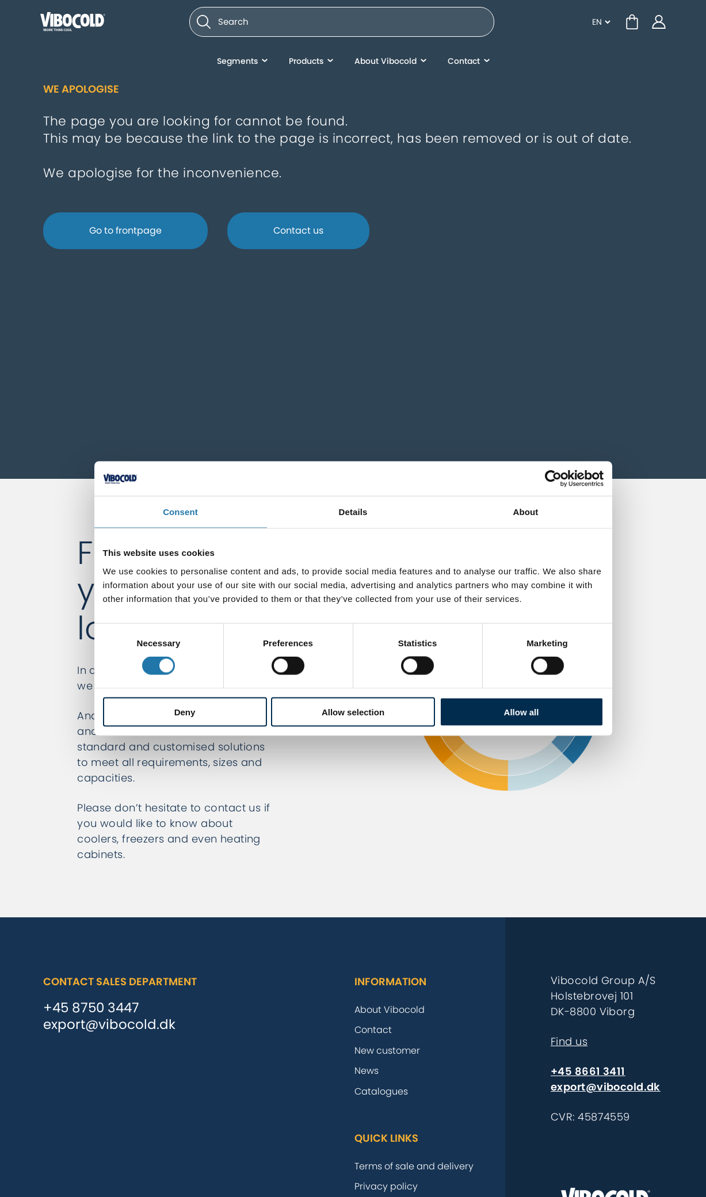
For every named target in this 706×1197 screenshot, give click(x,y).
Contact (464, 66)
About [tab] (526, 512)
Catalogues (381, 1091)
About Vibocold (385, 66)
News (366, 1070)
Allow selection (353, 711)
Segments (237, 66)
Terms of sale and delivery (414, 1166)
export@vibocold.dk (109, 1025)
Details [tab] (353, 512)
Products (306, 66)
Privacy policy (386, 1186)
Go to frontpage (125, 230)
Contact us (298, 230)
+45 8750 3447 (91, 1008)
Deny (185, 711)
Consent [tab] (180, 512)
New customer (387, 1050)
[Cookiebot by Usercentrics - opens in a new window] (553, 478)
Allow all (521, 711)
